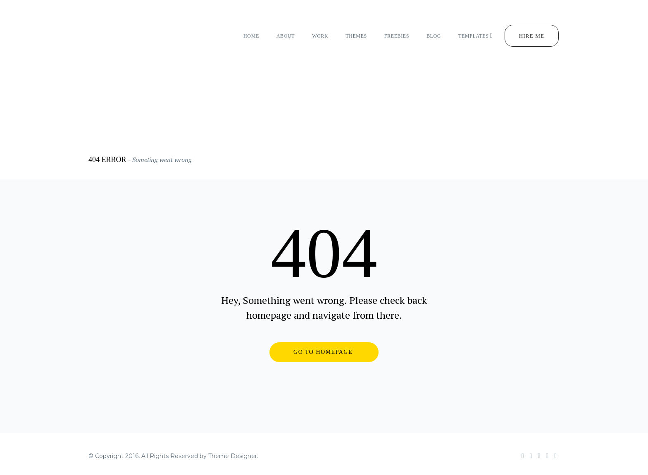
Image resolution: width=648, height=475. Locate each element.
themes (356, 36)
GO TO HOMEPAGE (323, 352)
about (285, 36)
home (251, 36)
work (320, 36)
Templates (475, 35)
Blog (433, 36)
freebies (396, 36)
